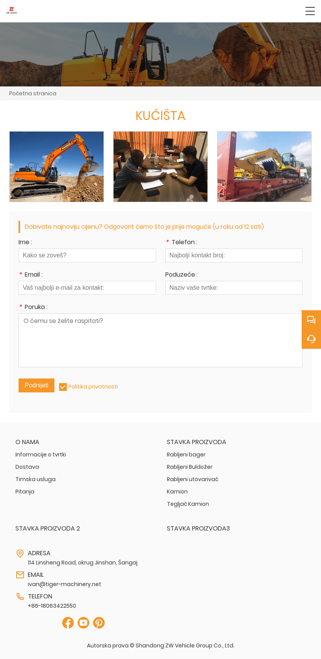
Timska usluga (35, 479)
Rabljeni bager (186, 454)
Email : (30, 275)
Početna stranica (32, 93)
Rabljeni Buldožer (189, 467)
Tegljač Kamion (188, 504)
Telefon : (181, 243)
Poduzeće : (181, 275)
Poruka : (33, 307)
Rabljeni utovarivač (192, 479)
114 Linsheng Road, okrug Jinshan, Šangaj (83, 562)
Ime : (25, 243)
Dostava (27, 467)
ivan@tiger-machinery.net (64, 584)
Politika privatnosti (93, 386)
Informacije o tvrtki (40, 454)
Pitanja (24, 491)
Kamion (177, 491)
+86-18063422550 (52, 606)
